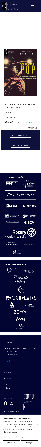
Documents (9, 382)
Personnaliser (10, 443)
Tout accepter (20, 437)
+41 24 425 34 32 (12, 355)
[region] (20, 431)
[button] (32, 6)
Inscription (9, 378)
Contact (8, 388)
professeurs (10, 361)
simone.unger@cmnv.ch (28, 122)
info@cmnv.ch (11, 358)
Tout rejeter (29, 443)
